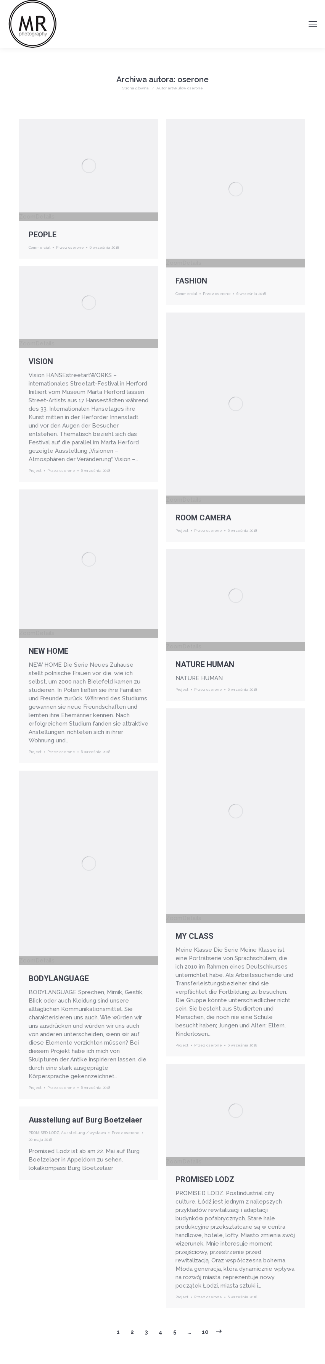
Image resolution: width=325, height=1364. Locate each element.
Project (35, 470)
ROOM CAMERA (203, 517)
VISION (41, 361)
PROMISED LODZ (204, 1179)
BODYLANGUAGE (59, 978)
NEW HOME (48, 651)
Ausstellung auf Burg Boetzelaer (85, 1119)
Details (45, 216)
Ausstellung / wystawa (83, 1133)
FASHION (191, 280)
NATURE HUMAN (204, 664)
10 (205, 1331)
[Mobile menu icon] (312, 24)
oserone (193, 79)
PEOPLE (42, 234)
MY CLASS (194, 936)
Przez (70, 247)
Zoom (27, 216)
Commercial (39, 247)
